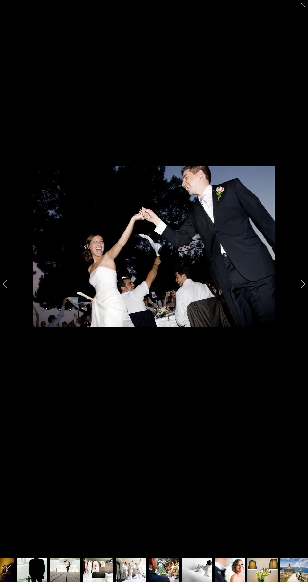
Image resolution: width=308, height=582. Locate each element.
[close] (304, 5)
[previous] (8, 284)
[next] (300, 284)
